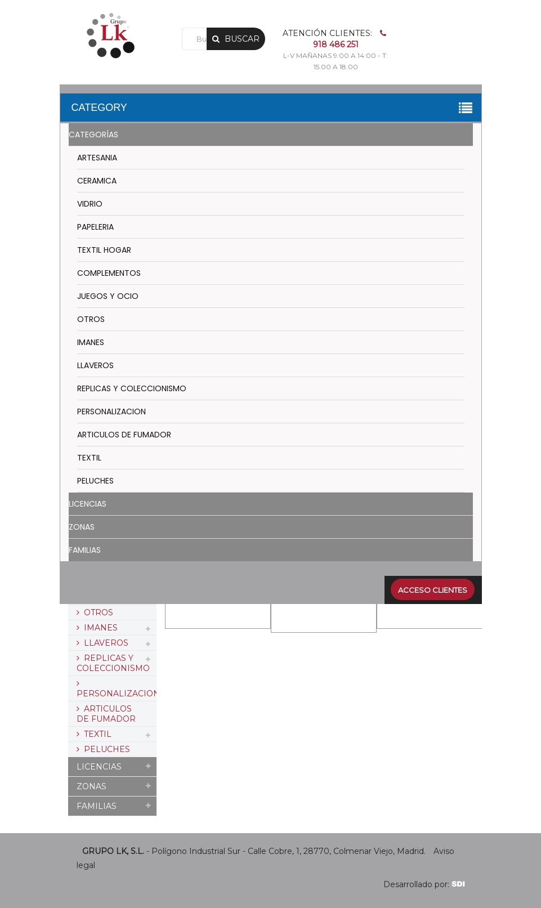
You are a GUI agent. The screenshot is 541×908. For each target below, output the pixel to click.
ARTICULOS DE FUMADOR (124, 434)
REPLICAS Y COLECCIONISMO (131, 388)
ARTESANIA (97, 157)
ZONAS (82, 527)
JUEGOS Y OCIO (107, 296)
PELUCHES (95, 480)
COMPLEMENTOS (109, 273)
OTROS (91, 319)
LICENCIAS (87, 503)
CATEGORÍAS (93, 134)
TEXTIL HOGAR (104, 250)
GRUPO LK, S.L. (113, 851)
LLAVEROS (95, 365)
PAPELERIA (95, 226)
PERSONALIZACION (111, 411)
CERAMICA (97, 180)
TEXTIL (89, 457)
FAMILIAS (85, 550)
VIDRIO (89, 203)
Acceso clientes (432, 589)
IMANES (90, 342)
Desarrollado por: (424, 884)
